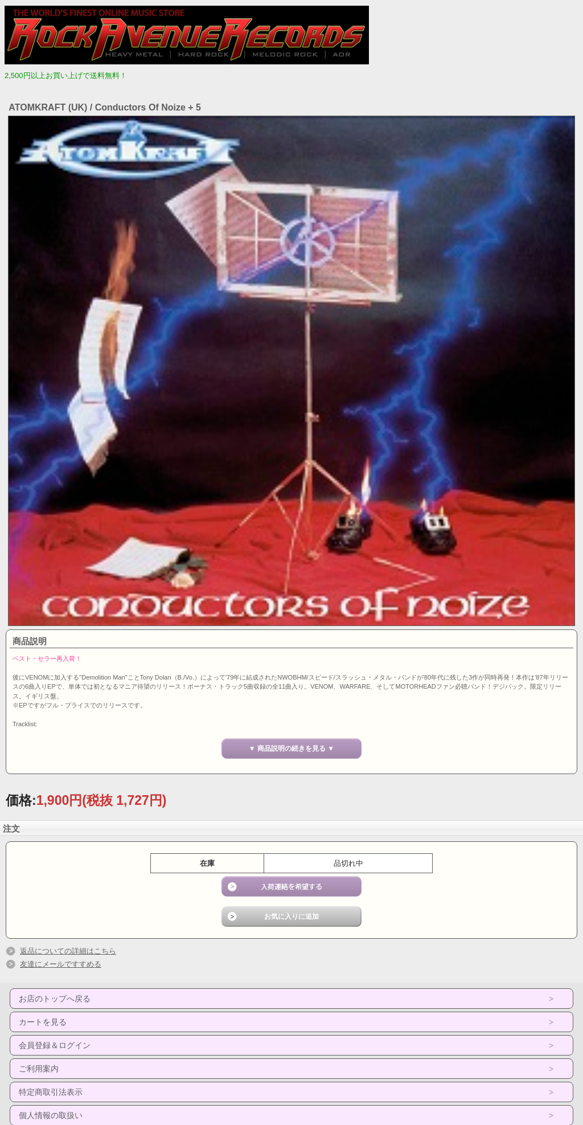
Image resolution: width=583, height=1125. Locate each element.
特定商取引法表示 (51, 1092)
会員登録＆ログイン (55, 1045)
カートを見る (43, 1021)
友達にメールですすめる (60, 964)
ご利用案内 (39, 1068)
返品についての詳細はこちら (68, 951)
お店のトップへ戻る (55, 998)
